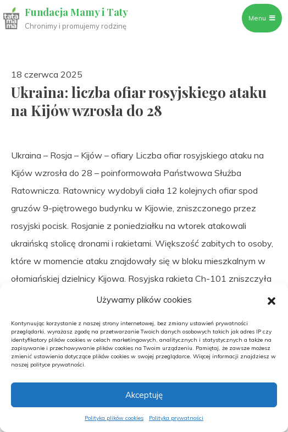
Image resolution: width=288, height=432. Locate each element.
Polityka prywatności (176, 418)
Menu (261, 18)
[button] (271, 299)
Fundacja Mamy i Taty (76, 12)
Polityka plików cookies (114, 418)
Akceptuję (144, 395)
